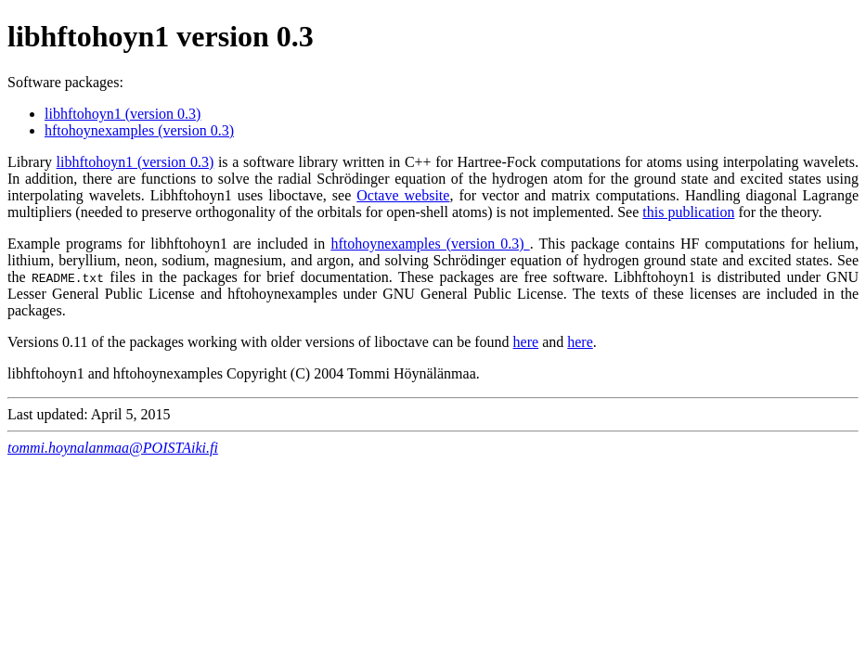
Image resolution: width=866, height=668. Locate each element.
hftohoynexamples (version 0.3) (139, 130)
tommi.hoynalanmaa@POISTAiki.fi (112, 448)
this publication (688, 212)
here (526, 342)
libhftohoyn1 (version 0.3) (122, 114)
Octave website (402, 195)
